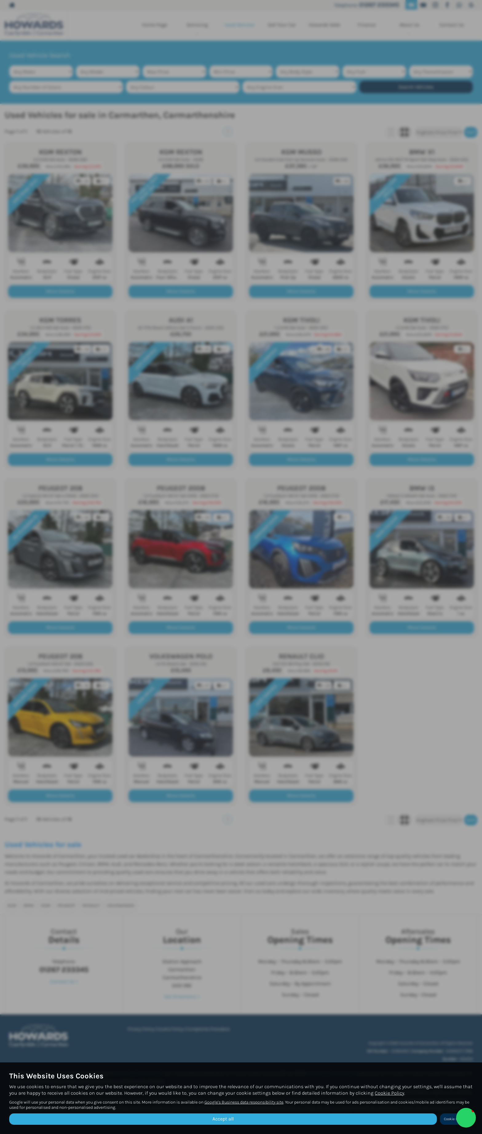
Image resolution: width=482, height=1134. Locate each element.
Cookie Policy (389, 1093)
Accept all (223, 1119)
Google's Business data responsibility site (243, 1102)
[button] (466, 1118)
